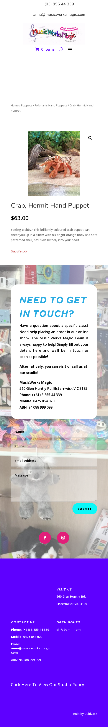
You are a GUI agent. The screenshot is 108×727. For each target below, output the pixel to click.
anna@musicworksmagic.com (59, 14)
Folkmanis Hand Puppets (51, 105)
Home (15, 105)
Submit (85, 509)
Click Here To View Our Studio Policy (47, 684)
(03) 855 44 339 (59, 4)
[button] (90, 138)
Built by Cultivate (85, 714)
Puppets (26, 105)
